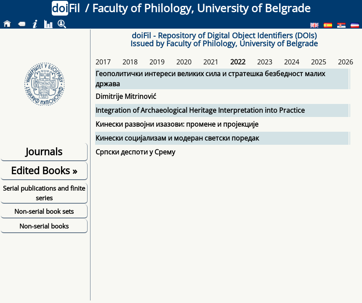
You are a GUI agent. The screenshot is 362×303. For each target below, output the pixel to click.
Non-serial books (44, 226)
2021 (210, 61)
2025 (318, 61)
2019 (157, 61)
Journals (44, 151)
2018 (130, 61)
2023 (264, 61)
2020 (184, 61)
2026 (345, 61)
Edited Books (44, 170)
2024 (291, 61)
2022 (237, 61)
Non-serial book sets (44, 211)
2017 (103, 61)
